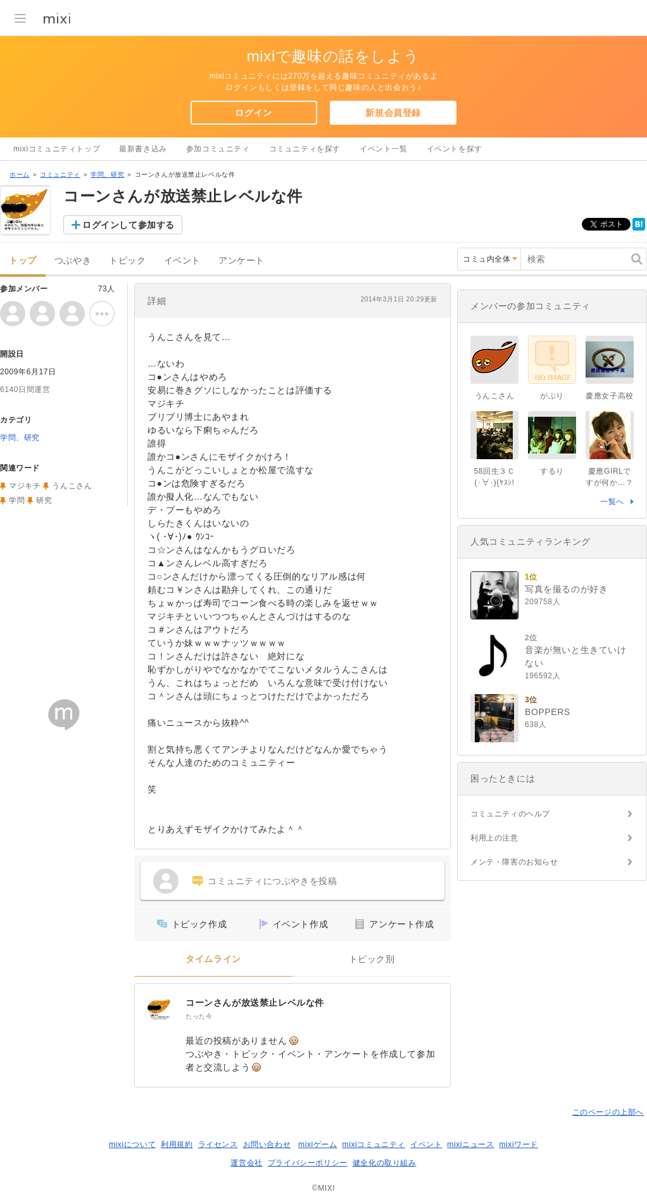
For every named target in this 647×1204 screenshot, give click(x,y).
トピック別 (372, 959)
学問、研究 (107, 174)
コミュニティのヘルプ (510, 813)
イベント (182, 260)
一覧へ (612, 501)
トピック (127, 260)
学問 (17, 500)
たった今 (198, 1016)
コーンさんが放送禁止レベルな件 (254, 1003)
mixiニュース (470, 1144)
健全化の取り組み (385, 1162)
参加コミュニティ (218, 148)
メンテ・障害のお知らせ (514, 862)
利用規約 (176, 1144)
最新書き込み (143, 148)
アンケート (241, 260)
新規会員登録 (393, 113)
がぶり (552, 395)
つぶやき (72, 260)
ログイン (253, 113)
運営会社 (246, 1162)
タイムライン (213, 959)
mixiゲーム (317, 1144)
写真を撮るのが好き (566, 589)
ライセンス (218, 1144)
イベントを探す (454, 148)
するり (552, 471)
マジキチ (25, 485)
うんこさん (72, 485)
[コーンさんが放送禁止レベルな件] (160, 1009)
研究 (44, 500)
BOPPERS (547, 712)
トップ (23, 260)
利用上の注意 (494, 837)
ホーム (19, 174)
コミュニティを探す (305, 148)
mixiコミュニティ (373, 1144)
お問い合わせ (267, 1144)
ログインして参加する (128, 225)
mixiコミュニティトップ (56, 148)
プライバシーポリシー (308, 1162)
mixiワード (518, 1144)
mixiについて (132, 1144)
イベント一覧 (384, 148)
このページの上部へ (608, 1112)
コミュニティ (60, 174)
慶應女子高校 (610, 395)
